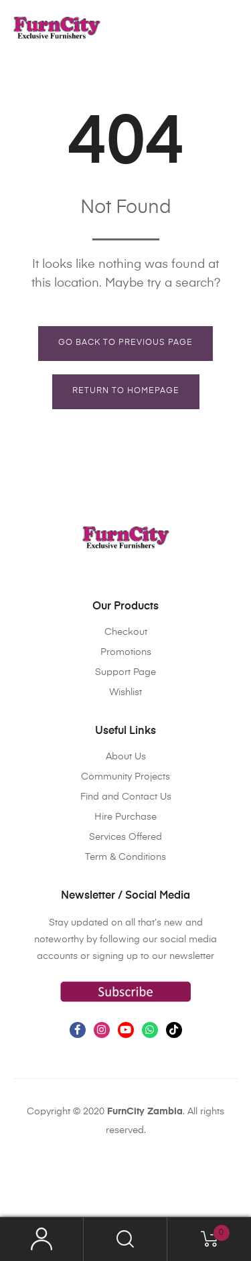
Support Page (125, 672)
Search (125, 1239)
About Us (126, 756)
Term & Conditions (125, 857)
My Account (42, 1239)
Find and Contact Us (125, 797)
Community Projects (125, 777)
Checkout (125, 632)
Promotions (125, 652)
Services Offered (125, 837)
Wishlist (125, 692)
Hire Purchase (125, 817)
